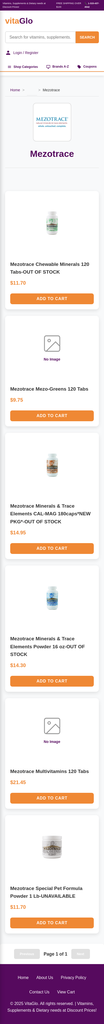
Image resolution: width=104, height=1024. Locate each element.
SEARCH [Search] (87, 37)
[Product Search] (40, 37)
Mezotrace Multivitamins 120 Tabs (49, 771)
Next (80, 954)
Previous (27, 954)
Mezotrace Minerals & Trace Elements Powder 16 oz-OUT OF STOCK (47, 646)
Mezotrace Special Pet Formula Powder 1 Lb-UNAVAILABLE (46, 892)
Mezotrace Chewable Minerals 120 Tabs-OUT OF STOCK (49, 268)
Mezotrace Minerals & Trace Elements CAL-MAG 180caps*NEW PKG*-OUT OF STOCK (50, 513)
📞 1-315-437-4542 (92, 5)
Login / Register (21, 53)
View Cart (66, 992)
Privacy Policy (73, 977)
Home (15, 90)
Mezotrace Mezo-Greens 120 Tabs (49, 389)
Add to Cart (52, 299)
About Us (44, 977)
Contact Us (39, 992)
